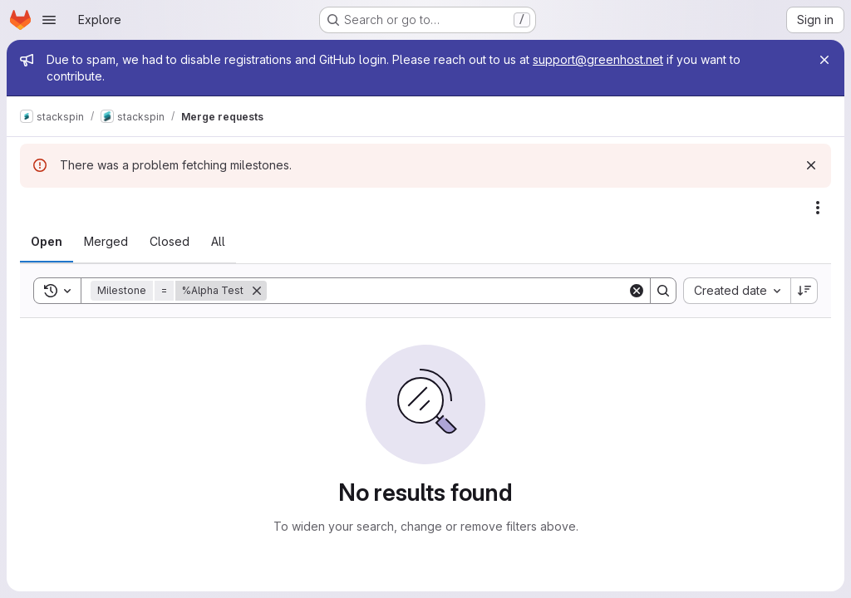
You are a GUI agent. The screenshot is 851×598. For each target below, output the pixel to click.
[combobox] (736, 290)
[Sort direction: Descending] (804, 290)
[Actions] (817, 207)
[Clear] (637, 291)
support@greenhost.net (598, 59)
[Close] (824, 60)
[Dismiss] (811, 165)
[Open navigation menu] (49, 20)
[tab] (46, 241)
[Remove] (257, 291)
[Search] (447, 291)
